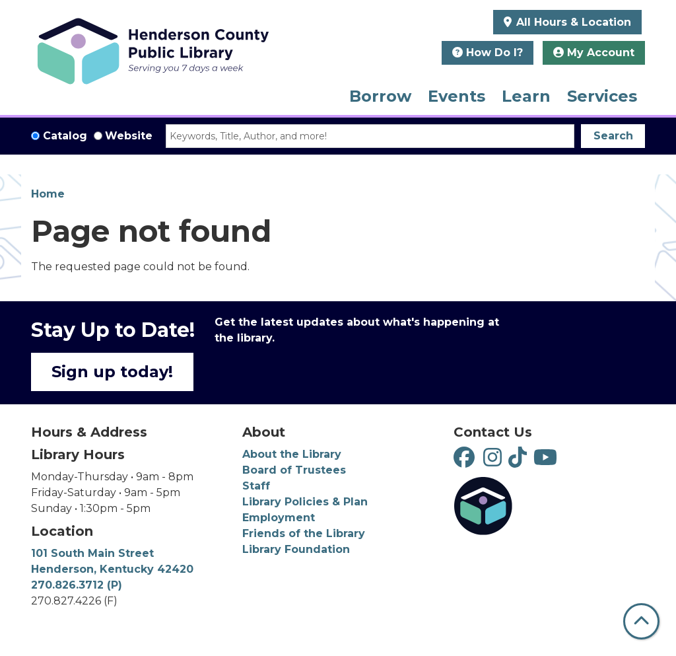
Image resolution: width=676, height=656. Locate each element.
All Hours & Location (572, 22)
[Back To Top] (641, 621)
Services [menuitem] (602, 96)
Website (128, 135)
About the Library (291, 454)
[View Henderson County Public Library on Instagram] (495, 461)
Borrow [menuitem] (380, 96)
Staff (256, 486)
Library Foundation (296, 549)
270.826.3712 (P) (76, 585)
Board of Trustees (294, 470)
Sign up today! (112, 371)
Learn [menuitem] (526, 96)
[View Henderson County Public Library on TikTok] (520, 461)
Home (48, 194)
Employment (278, 517)
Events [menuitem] (456, 96)
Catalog (65, 135)
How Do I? (487, 52)
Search (613, 135)
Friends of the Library (303, 533)
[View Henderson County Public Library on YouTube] (546, 461)
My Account (593, 52)
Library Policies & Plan (305, 501)
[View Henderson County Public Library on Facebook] (466, 461)
